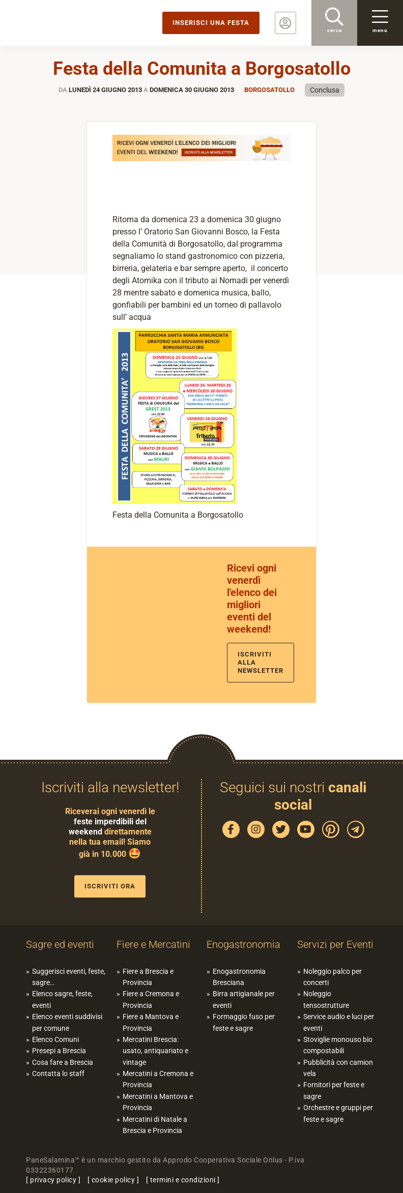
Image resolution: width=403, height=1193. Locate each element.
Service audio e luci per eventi (338, 1022)
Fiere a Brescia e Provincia (148, 977)
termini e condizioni (183, 1180)
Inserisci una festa (210, 22)
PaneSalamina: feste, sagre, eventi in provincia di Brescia (78, 23)
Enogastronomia (243, 944)
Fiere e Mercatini (153, 944)
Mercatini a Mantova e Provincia (158, 1102)
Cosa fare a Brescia (62, 1062)
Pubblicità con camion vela (338, 1068)
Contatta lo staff (58, 1073)
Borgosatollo (269, 90)
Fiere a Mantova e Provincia (151, 1022)
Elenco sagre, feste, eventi (62, 999)
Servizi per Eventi (335, 944)
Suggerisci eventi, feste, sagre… (68, 977)
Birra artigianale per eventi (244, 999)
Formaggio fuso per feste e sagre (244, 1022)
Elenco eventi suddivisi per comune (67, 1022)
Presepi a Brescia (59, 1051)
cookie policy (113, 1180)
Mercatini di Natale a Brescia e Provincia (155, 1125)
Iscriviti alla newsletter (260, 662)
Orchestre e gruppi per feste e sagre (338, 1113)
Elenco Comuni (55, 1039)
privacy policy (53, 1180)
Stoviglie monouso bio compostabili (337, 1045)
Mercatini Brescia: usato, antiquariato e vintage (155, 1050)
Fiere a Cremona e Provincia (151, 999)
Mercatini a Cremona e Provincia (158, 1079)
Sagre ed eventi (60, 944)
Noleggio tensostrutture (326, 999)
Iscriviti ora (109, 886)
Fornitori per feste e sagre (333, 1090)
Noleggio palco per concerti (332, 977)
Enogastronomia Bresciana (239, 977)
